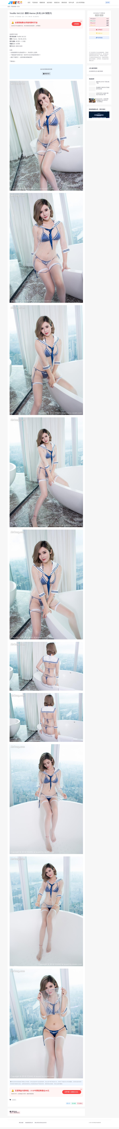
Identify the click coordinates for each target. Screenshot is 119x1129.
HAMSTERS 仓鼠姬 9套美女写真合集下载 (102, 94)
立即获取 (76, 24)
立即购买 (99, 29)
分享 (68, 1105)
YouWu (19, 37)
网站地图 (21, 1124)
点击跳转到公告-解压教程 (96, 71)
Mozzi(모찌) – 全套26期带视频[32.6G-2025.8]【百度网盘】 (102, 100)
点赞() (79, 1105)
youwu (14, 1101)
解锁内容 (46, 74)
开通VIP (99, 33)
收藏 (74, 1105)
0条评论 (36, 16)
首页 (9, 6)
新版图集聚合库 (29, 1124)
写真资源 (13, 6)
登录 (107, 2)
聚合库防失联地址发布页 (41, 1124)
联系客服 (99, 37)
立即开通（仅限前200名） (71, 1093)
